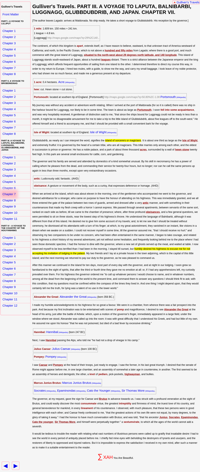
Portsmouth (168, 97)
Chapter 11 (9, 218)
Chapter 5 (9, 55)
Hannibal (52, 332)
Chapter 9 (9, 206)
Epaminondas (66, 390)
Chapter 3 (9, 43)
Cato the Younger (98, 390)
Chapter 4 (9, 49)
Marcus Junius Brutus (76, 382)
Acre (61, 82)
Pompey (50, 356)
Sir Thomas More (133, 390)
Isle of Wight (98, 132)
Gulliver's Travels (188, 2)
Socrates (40, 390)
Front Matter (10, 14)
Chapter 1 (9, 31)
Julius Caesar (61, 348)
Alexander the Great (73, 296)
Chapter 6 (9, 61)
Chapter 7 (9, 68)
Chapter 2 (9, 37)
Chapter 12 (9, 305)
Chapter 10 (9, 212)
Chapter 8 (9, 74)
